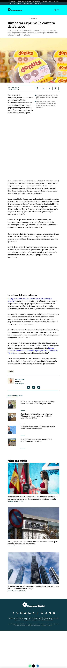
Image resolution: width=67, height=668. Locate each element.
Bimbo (11, 371)
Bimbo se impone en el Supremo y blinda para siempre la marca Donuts (47, 97)
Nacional (12, 3)
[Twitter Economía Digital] (43, 88)
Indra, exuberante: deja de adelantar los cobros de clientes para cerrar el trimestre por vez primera (33, 542)
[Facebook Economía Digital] (37, 88)
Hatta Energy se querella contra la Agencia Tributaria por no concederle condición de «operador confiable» (36, 416)
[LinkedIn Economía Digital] (49, 88)
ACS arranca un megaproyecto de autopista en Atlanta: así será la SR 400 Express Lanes (38, 402)
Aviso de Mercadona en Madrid (50, 1)
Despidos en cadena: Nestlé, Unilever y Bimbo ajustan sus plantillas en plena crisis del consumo (46, 104)
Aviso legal (27, 618)
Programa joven (36, 620)
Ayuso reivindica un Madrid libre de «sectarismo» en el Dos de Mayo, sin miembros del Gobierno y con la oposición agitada (32, 498)
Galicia (19, 3)
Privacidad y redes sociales (50, 618)
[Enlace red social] (13, 613)
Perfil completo (19, 383)
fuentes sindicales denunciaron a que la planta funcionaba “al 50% (33, 350)
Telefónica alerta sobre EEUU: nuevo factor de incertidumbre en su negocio (38, 428)
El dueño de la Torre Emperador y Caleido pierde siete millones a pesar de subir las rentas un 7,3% (33, 587)
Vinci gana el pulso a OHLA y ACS (28, 1)
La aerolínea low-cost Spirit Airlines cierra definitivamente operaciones (36, 440)
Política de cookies (37, 618)
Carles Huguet (15, 87)
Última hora (12, 1)
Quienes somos (13, 618)
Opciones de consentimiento (23, 620)
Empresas (33, 18)
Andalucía (37, 3)
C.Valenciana (27, 3)
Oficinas (21, 618)
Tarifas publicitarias (47, 620)
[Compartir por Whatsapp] (56, 88)
